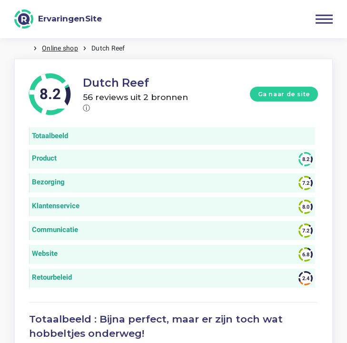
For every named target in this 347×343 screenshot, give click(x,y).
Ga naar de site (284, 94)
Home (24, 48)
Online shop (60, 48)
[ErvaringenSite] (58, 19)
